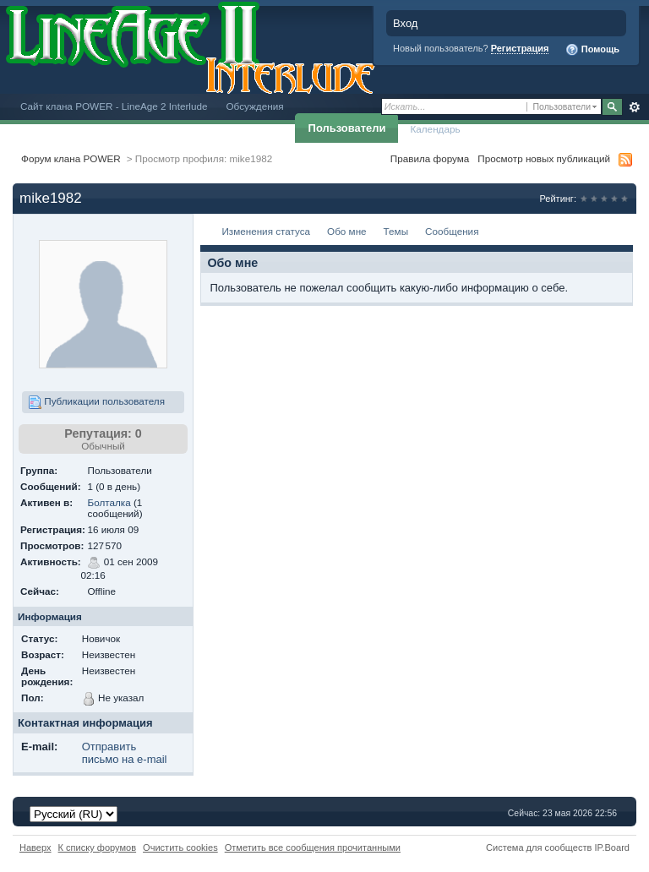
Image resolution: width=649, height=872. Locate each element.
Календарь (435, 128)
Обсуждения (254, 106)
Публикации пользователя (96, 402)
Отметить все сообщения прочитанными (313, 847)
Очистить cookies (180, 847)
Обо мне (347, 231)
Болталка (108, 502)
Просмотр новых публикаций (543, 158)
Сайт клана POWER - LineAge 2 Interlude (113, 106)
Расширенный (634, 107)
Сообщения (451, 231)
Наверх (35, 847)
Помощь (592, 50)
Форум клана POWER (71, 158)
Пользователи (347, 128)
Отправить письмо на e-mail (124, 753)
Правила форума (429, 158)
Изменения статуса (265, 231)
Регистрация (520, 48)
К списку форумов (97, 847)
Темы (396, 231)
